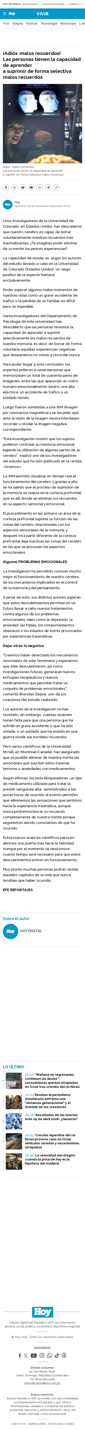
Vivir (43, 13)
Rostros (31, 23)
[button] (3, 13)
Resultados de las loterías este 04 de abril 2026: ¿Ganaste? (51, 1117)
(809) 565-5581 (45, 1379)
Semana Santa (30, 4)
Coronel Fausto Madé (53, 4)
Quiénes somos (37, 1424)
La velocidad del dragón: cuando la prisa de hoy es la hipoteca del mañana (50, 1159)
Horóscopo (68, 23)
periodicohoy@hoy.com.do (42, 1383)
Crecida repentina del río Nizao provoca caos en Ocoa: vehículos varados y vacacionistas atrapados (52, 1141)
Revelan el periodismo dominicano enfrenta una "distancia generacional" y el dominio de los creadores (48, 1101)
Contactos (18, 1424)
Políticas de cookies (61, 1424)
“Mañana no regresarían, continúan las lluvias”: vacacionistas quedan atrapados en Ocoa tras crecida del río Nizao (52, 1081)
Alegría (17, 23)
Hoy (17, 202)
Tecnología (48, 23)
